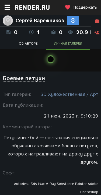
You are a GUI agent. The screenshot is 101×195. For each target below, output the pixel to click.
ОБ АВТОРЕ (28, 43)
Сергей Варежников (40, 21)
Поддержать (81, 7)
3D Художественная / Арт (69, 94)
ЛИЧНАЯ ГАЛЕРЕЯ (68, 43)
